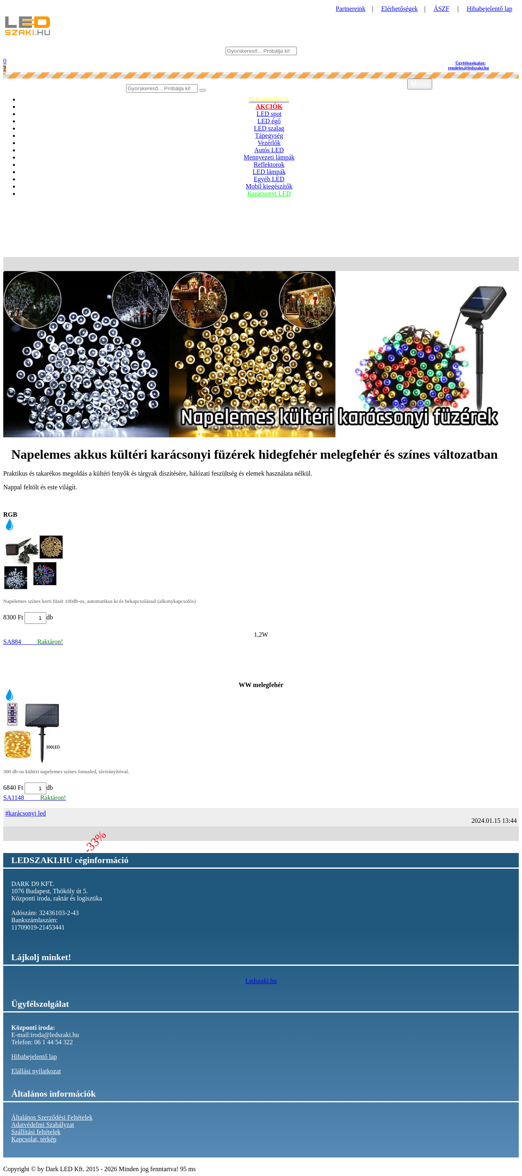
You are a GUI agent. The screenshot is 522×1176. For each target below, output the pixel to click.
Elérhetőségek (399, 8)
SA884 (33, 641)
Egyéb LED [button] (269, 179)
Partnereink (351, 8)
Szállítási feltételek (35, 1131)
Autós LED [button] (269, 150)
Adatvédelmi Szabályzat (42, 1124)
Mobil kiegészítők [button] (269, 186)
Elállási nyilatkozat (36, 1071)
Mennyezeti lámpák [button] (269, 157)
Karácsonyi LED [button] (269, 193)
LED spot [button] (269, 113)
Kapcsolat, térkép (33, 1139)
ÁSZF (441, 8)
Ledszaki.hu (261, 980)
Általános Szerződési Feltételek (52, 1117)
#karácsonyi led (25, 813)
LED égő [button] (269, 121)
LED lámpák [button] (269, 171)
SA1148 (34, 797)
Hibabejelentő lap (489, 8)
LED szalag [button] (269, 128)
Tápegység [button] (269, 135)
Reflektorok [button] (269, 164)
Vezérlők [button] (269, 142)
